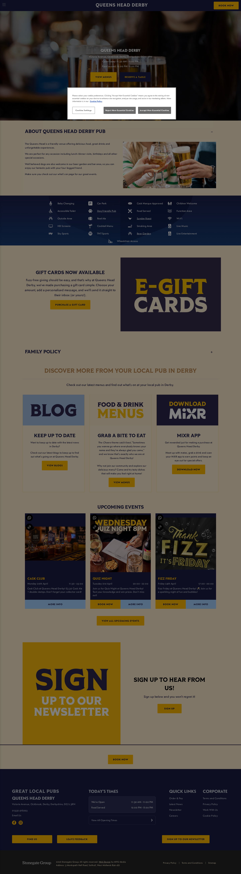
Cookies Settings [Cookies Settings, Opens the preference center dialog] (83, 110)
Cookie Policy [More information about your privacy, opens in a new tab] (96, 101)
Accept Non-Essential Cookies (154, 110)
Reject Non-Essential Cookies (119, 110)
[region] (121, 103)
